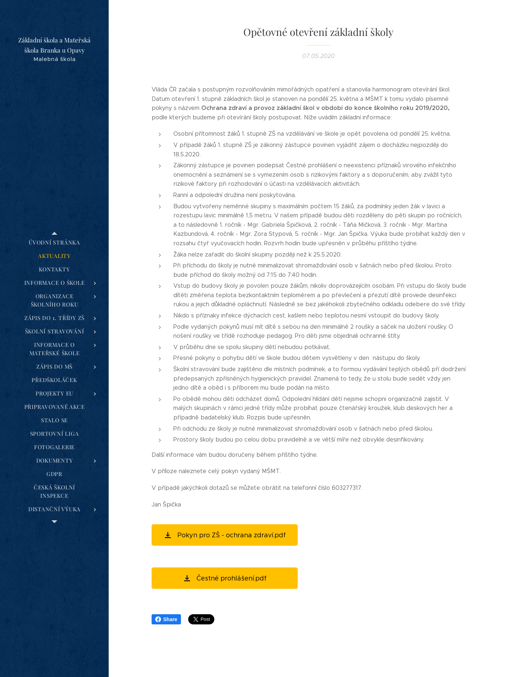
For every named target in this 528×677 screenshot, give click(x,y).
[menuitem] (54, 242)
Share (166, 619)
